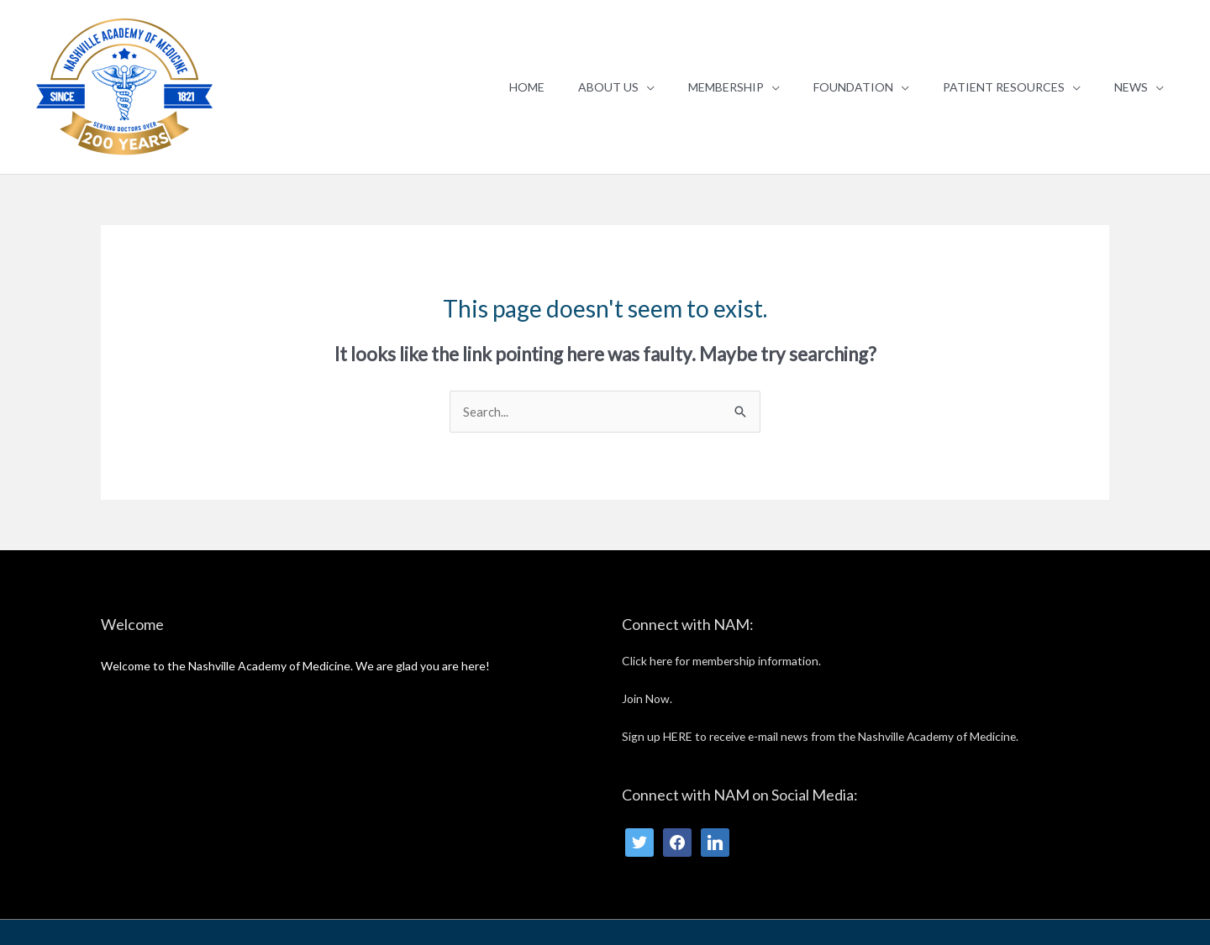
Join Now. (647, 698)
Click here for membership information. (723, 661)
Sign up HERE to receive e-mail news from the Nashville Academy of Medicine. (825, 736)
